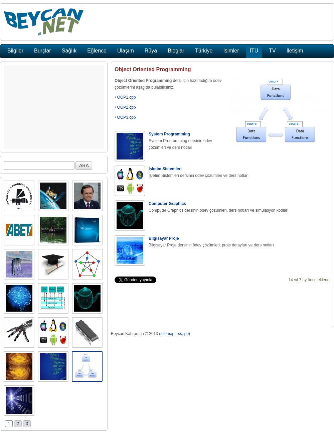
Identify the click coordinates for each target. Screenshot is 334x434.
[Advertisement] (54, 107)
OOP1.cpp (126, 97)
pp (186, 333)
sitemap (167, 333)
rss (179, 333)
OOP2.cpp (126, 107)
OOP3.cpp (126, 117)
